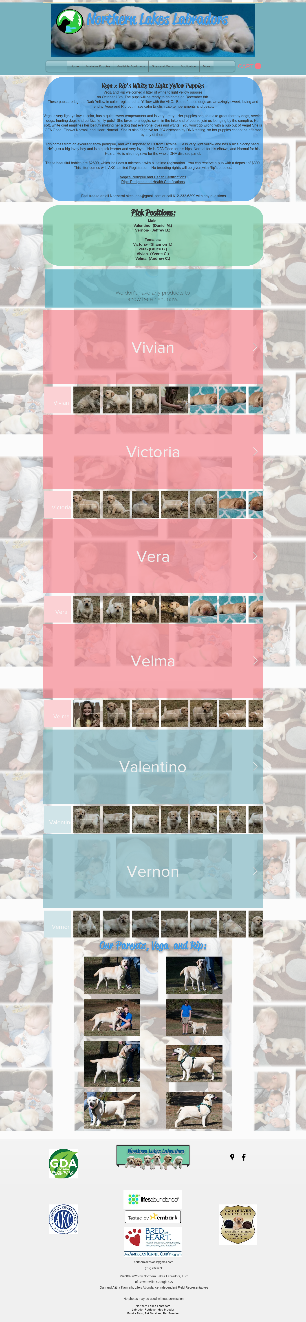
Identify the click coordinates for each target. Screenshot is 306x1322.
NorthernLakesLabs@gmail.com (135, 196)
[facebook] (243, 1157)
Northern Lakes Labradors (157, 18)
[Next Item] (255, 347)
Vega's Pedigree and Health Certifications (153, 177)
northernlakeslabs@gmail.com (153, 1262)
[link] (249, 66)
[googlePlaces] (232, 1157)
